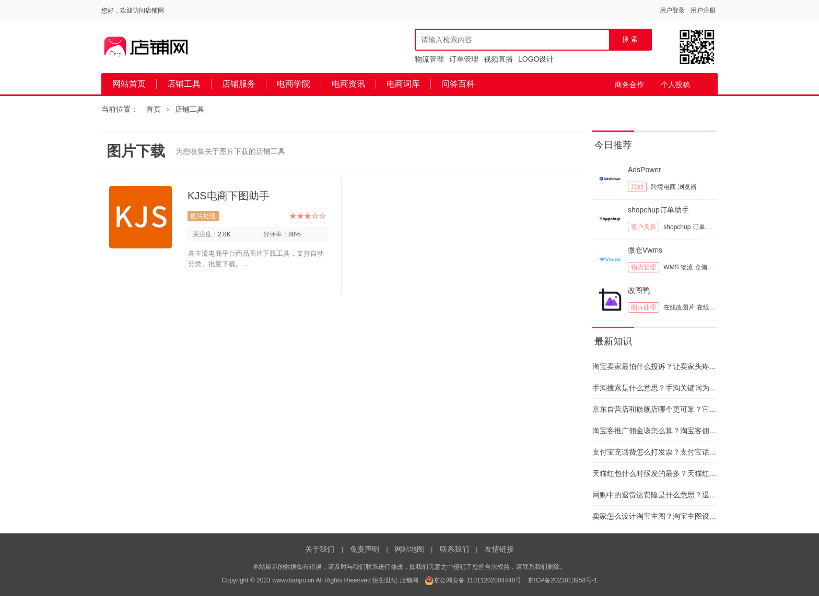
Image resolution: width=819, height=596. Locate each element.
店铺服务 (238, 83)
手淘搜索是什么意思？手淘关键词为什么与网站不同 (676, 388)
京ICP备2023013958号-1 (562, 580)
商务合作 (629, 84)
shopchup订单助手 (658, 210)
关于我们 (319, 549)
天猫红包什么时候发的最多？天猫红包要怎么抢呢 (672, 473)
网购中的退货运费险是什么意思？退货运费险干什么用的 (683, 495)
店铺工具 (184, 83)
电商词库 (403, 83)
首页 (153, 109)
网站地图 (409, 549)
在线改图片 (679, 307)
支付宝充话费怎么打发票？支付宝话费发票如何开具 (676, 452)
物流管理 (429, 59)
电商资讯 (348, 83)
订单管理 (463, 59)
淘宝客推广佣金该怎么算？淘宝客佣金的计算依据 (672, 430)
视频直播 (498, 59)
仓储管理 (707, 267)
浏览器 (687, 186)
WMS (670, 267)
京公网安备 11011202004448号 (473, 580)
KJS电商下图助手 (229, 195)
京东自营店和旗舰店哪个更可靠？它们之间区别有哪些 (680, 409)
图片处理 (203, 216)
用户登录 (672, 10)
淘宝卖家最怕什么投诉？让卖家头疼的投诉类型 (669, 366)
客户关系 (643, 227)
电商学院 (293, 83)
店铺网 (409, 580)
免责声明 (364, 549)
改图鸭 (639, 290)
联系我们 (454, 549)
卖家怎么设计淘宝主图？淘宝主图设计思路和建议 (672, 516)
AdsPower (644, 169)
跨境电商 (663, 186)
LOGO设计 (536, 59)
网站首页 (129, 83)
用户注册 (703, 10)
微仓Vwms (645, 250)
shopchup (677, 227)
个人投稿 (675, 84)
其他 (637, 186)
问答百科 (458, 83)
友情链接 (499, 549)
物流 (687, 267)
